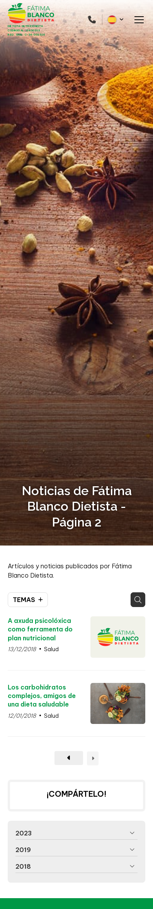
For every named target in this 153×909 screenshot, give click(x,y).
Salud (51, 649)
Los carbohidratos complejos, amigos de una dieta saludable (42, 695)
